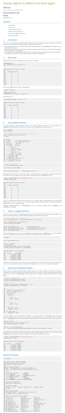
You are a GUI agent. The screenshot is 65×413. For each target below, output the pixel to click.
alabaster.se (21, 202)
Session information (13, 35)
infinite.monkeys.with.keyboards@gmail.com (13, 10)
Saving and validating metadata (16, 33)
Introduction (11, 25)
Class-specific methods (14, 29)
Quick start (11, 27)
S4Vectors (32, 60)
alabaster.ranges (13, 202)
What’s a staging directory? (15, 31)
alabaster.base (8, 43)
